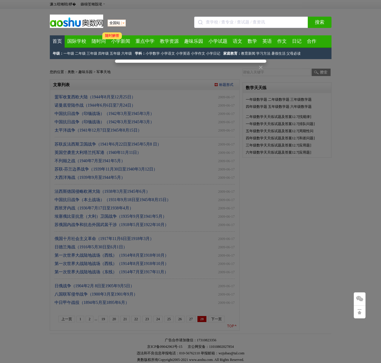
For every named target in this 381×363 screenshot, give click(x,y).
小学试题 (217, 41)
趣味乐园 (193, 41)
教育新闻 (248, 53)
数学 (252, 41)
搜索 (319, 22)
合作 (311, 41)
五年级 (115, 53)
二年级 (80, 53)
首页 (57, 41)
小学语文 (168, 53)
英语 (267, 41)
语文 (237, 41)
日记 (297, 41)
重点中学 (144, 41)
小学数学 (153, 53)
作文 (282, 41)
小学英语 (183, 53)
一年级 (68, 53)
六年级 (126, 53)
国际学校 (76, 41)
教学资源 (169, 41)
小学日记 (213, 53)
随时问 (99, 41)
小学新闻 (120, 41)
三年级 (92, 53)
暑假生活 (278, 53)
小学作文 (198, 53)
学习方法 (263, 53)
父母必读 (293, 53)
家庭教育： (232, 53)
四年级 (103, 53)
